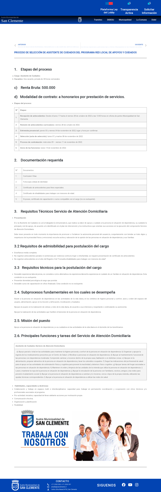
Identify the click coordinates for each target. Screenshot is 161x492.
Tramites (98, 20)
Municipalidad (125, 20)
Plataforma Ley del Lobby (109, 11)
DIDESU (110, 20)
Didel (154, 20)
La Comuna (141, 20)
